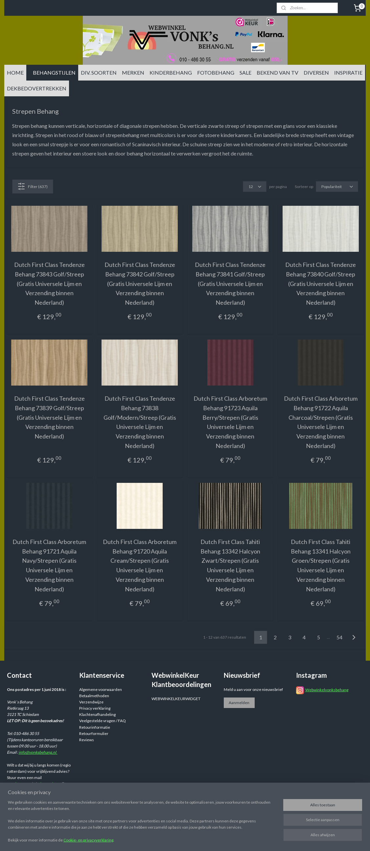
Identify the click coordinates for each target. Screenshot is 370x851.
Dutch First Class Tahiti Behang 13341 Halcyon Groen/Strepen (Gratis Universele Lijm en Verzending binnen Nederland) (321, 565)
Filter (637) (32, 186)
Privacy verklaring (94, 708)
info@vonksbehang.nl (38, 752)
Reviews (86, 739)
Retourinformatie (94, 727)
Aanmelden (239, 702)
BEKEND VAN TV (277, 72)
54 (339, 637)
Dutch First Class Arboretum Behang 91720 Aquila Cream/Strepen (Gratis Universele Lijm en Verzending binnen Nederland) (139, 565)
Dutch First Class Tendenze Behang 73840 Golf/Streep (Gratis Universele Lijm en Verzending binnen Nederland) (320, 283)
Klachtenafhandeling (97, 714)
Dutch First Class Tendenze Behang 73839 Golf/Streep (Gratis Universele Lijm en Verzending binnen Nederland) (49, 417)
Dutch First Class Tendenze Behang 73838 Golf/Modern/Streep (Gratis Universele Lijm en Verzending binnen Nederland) (140, 422)
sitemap (224, 839)
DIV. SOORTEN (99, 72)
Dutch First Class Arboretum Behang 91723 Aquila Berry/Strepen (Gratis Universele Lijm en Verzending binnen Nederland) (230, 422)
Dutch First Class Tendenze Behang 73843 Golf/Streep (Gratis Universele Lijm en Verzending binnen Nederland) (49, 283)
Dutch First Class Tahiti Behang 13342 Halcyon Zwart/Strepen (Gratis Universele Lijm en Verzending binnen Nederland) (230, 565)
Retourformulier (93, 733)
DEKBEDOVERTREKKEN (36, 88)
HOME (15, 72)
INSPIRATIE (348, 72)
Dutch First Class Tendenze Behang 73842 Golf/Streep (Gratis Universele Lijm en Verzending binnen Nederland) (139, 283)
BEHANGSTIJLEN (54, 72)
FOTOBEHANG (215, 72)
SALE (245, 72)
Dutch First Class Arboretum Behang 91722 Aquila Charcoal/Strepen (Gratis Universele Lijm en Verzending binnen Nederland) (321, 422)
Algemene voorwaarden (100, 689)
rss (236, 839)
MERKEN (133, 72)
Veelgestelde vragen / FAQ (102, 720)
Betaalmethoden (94, 695)
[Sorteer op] (337, 186)
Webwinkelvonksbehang (326, 689)
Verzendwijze (91, 701)
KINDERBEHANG (171, 72)
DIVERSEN (316, 72)
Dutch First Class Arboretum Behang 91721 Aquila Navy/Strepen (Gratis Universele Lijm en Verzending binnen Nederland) (49, 565)
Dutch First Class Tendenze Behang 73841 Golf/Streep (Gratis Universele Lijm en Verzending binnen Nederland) (230, 283)
